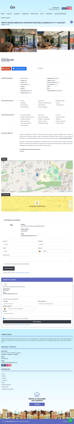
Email (4, 248)
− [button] (3, 165)
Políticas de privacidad (7, 389)
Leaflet (60, 191)
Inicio (3, 13)
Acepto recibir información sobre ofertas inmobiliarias (17, 264)
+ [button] (3, 163)
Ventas (9, 13)
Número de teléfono (7, 306)
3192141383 (54, 9)
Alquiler (17, 13)
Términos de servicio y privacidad (22, 272)
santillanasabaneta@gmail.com (29, 235)
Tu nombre (5, 301)
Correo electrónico (42, 301)
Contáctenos (5, 17)
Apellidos (40, 241)
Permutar (25, 13)
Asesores (49, 13)
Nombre (5, 241)
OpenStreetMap (69, 191)
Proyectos (34, 13)
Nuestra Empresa (60, 13)
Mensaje (5, 311)
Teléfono (40, 248)
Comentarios (6, 255)
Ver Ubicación (33, 206)
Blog (42, 13)
